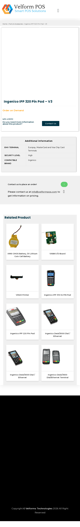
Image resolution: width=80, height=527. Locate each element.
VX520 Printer (22, 295)
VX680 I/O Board (57, 253)
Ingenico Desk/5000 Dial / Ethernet (57, 334)
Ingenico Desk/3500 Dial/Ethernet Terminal (57, 376)
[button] (52, 11)
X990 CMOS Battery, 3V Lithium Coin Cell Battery (22, 255)
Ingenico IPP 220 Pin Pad (22, 333)
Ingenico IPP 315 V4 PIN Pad (57, 295)
